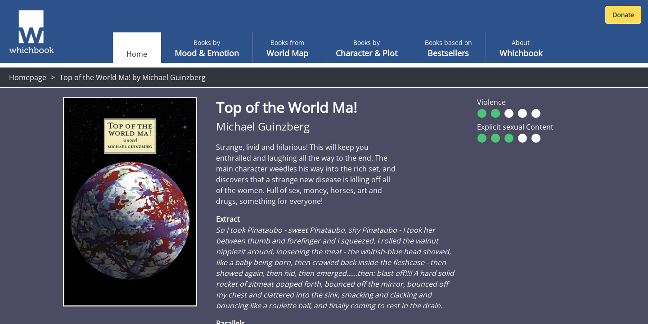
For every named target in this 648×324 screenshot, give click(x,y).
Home (136, 54)
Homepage (27, 77)
